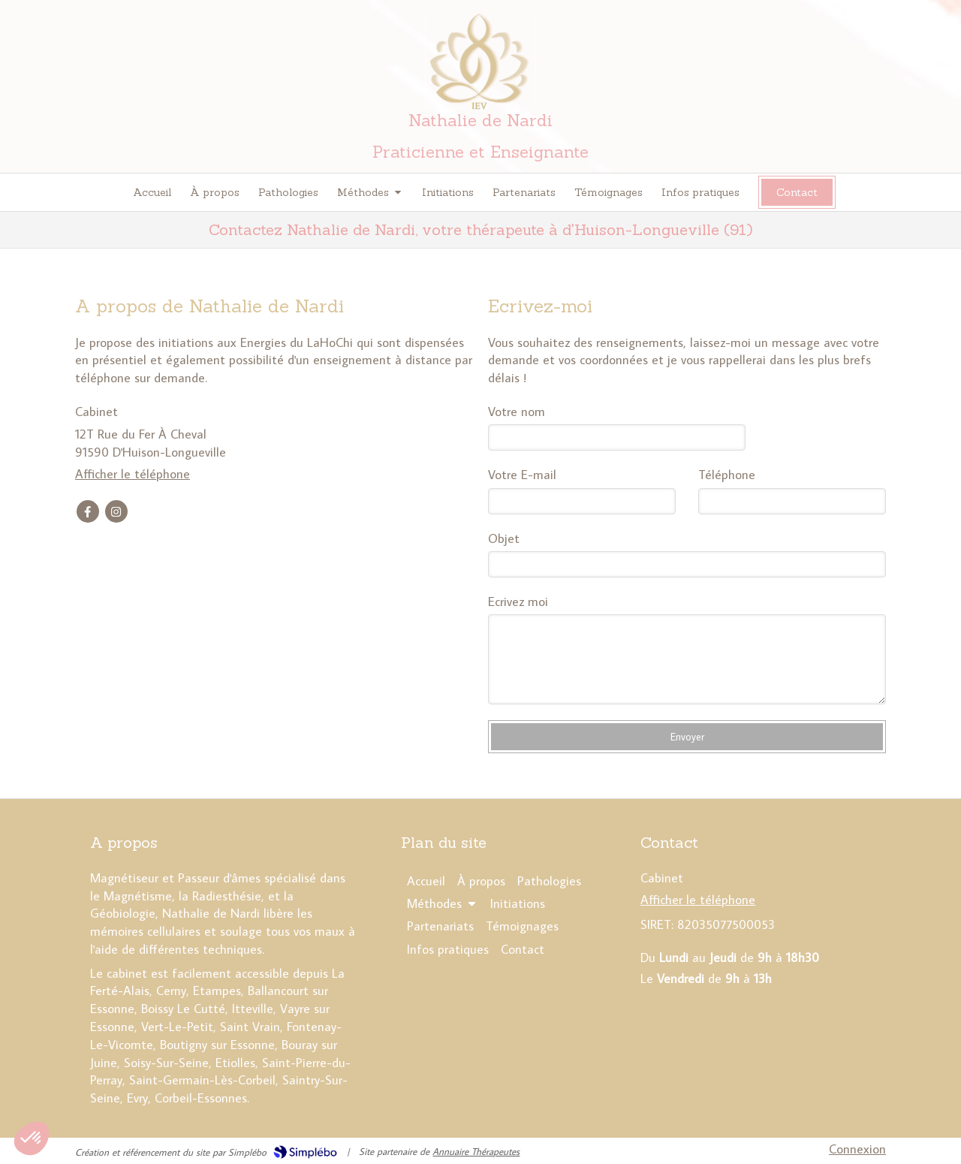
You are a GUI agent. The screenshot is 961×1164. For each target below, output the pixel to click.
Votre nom (516, 411)
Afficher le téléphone (132, 474)
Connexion (857, 1149)
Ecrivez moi (518, 601)
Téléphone (726, 474)
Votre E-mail (522, 474)
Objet (504, 538)
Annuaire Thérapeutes (476, 1151)
